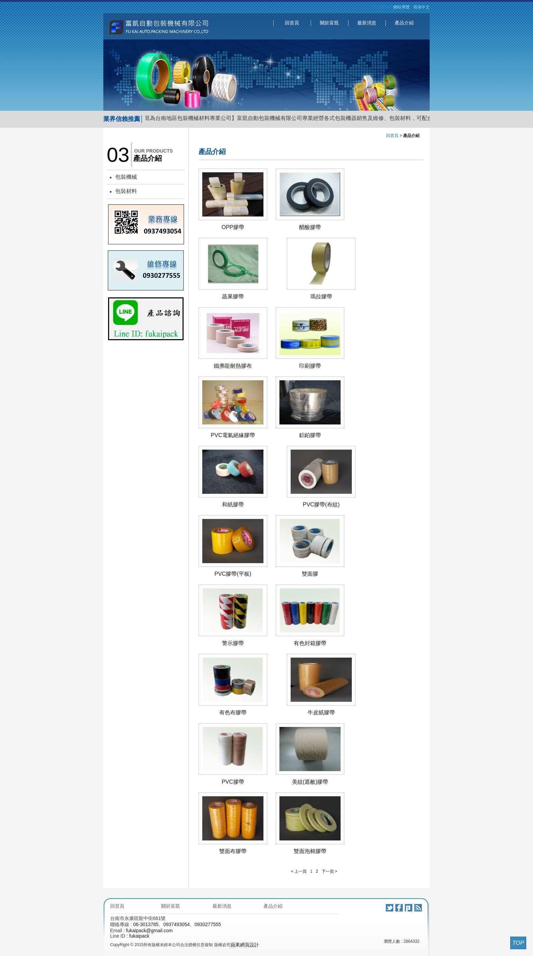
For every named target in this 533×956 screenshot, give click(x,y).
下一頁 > (329, 871)
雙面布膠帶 (232, 851)
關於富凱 (329, 22)
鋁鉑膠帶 (310, 435)
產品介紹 (404, 22)
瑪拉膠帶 (321, 296)
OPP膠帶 (233, 227)
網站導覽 (401, 7)
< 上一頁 (299, 871)
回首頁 (292, 22)
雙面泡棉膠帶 (310, 851)
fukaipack (139, 936)
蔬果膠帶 (233, 296)
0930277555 (207, 924)
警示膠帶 (233, 643)
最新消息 (366, 22)
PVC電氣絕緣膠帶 (233, 435)
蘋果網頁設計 (244, 945)
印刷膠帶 (310, 366)
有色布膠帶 (232, 712)
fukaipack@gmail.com (149, 930)
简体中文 (421, 7)
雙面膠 (310, 574)
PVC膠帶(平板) (233, 574)
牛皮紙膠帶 (321, 712)
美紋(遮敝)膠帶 (310, 782)
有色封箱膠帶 (310, 643)
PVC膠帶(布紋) (321, 504)
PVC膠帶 (233, 782)
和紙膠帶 (233, 504)
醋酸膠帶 (310, 227)
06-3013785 (146, 924)
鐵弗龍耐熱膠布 (233, 366)
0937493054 (176, 924)
